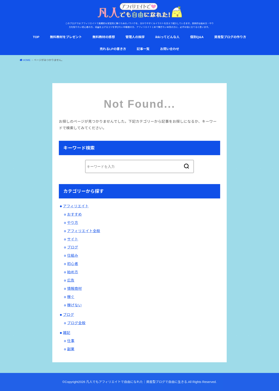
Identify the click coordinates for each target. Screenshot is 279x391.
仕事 (71, 341)
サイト (72, 239)
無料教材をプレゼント (66, 37)
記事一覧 (143, 49)
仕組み (72, 255)
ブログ (72, 247)
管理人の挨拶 (135, 37)
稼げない (74, 305)
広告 (71, 280)
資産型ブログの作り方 (230, 37)
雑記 (66, 333)
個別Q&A (197, 37)
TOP (36, 37)
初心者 (72, 264)
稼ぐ (71, 297)
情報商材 (74, 288)
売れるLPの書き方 (113, 49)
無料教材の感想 (103, 37)
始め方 (72, 272)
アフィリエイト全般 (83, 231)
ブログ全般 (76, 323)
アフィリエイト (76, 206)
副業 (71, 349)
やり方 (72, 223)
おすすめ (74, 214)
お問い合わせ (169, 49)
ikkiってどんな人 (167, 37)
